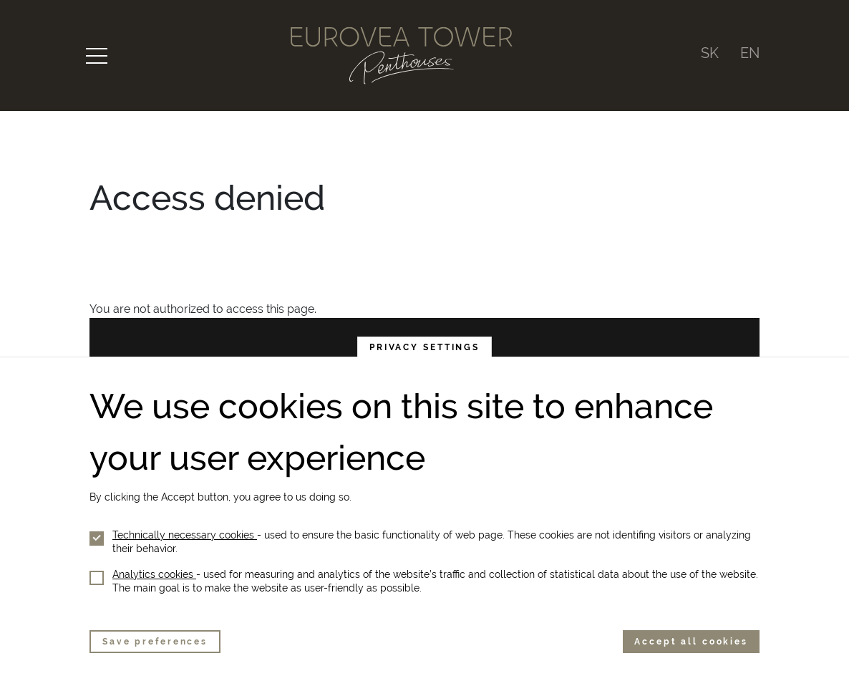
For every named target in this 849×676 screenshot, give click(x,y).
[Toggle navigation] (96, 55)
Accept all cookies (691, 642)
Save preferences (155, 642)
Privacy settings (424, 347)
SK (710, 53)
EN (750, 53)
